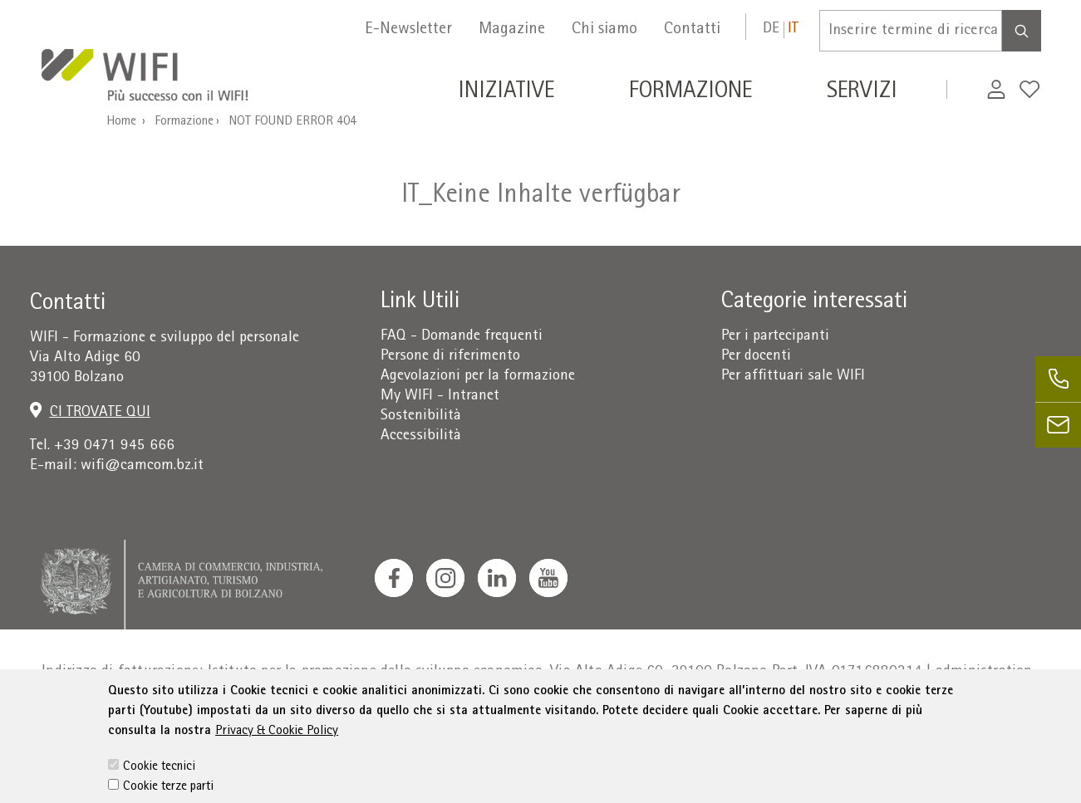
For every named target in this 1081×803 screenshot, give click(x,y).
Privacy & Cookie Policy (276, 760)
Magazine (512, 30)
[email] (1058, 425)
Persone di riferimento (450, 357)
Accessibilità (421, 436)
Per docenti (756, 357)
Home (121, 122)
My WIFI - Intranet (440, 396)
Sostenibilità (421, 416)
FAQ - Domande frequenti (462, 337)
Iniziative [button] (506, 93)
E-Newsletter (408, 30)
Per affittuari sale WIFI (793, 376)
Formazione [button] (690, 93)
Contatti (692, 30)
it (793, 29)
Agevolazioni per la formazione (478, 376)
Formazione (184, 122)
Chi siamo (604, 30)
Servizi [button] (862, 93)
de (771, 29)
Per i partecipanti (775, 337)
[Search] (1021, 30)
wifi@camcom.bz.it (142, 466)
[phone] (1058, 379)
